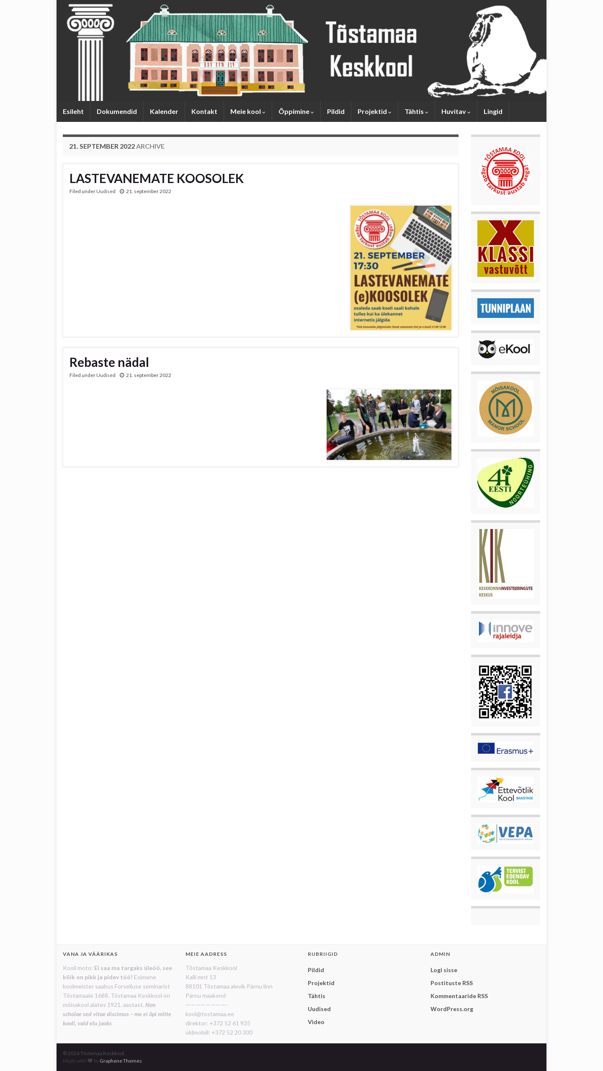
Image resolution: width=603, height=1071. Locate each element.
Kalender (164, 111)
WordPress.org (451, 1008)
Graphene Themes (121, 1061)
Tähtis (416, 111)
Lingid (493, 111)
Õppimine (296, 111)
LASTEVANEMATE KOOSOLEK (157, 178)
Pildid (336, 111)
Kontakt (204, 111)
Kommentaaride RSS (459, 995)
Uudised (106, 191)
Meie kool (247, 111)
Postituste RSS (451, 982)
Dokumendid (117, 111)
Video (316, 1021)
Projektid (375, 111)
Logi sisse (443, 969)
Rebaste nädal (109, 361)
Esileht (73, 111)
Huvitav (456, 111)
